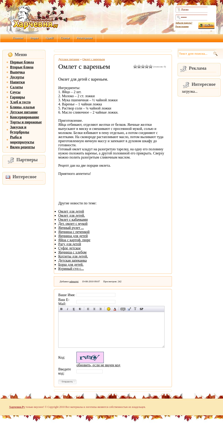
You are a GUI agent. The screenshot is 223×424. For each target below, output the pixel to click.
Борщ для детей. (71, 264)
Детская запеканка (72, 260)
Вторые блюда (21, 67)
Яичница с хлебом (72, 252)
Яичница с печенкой (74, 232)
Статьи (65, 38)
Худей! (50, 38)
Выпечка (17, 72)
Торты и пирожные (26, 122)
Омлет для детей (71, 211)
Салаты (16, 87)
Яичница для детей (73, 236)
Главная (18, 38)
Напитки (17, 82)
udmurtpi (74, 281)
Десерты (17, 77)
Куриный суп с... (71, 268)
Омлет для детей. (71, 215)
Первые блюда (22, 62)
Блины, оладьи (22, 107)
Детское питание (24, 112)
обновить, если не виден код (98, 365)
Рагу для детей (69, 244)
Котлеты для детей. (73, 256)
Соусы (15, 92)
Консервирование (24, 117)
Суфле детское (69, 248)
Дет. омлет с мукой (73, 224)
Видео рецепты (22, 147)
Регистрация (182, 26)
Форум (34, 38)
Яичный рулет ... (71, 228)
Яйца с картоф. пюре (74, 240)
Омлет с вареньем (93, 59)
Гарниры (17, 97)
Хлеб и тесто (20, 102)
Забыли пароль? (183, 23)
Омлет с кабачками (73, 219)
